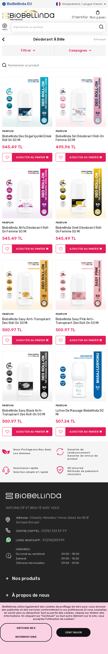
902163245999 (53, 540)
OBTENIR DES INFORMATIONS (26, 632)
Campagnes (80, 50)
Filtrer (28, 50)
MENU (5, 27)
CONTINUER (73, 632)
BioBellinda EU (17, 4)
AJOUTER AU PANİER (32, 157)
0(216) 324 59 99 (54, 531)
